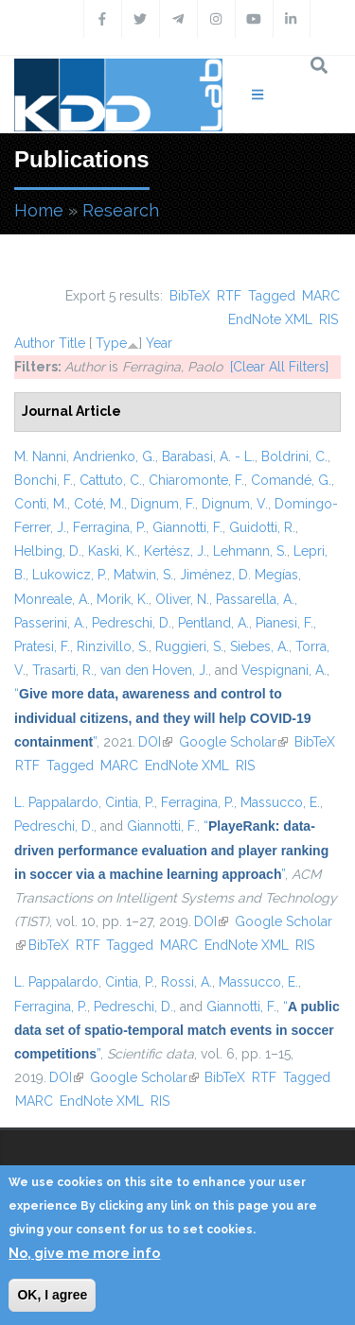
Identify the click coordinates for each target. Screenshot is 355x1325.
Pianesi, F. (284, 622)
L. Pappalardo (56, 802)
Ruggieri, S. (189, 646)
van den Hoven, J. (154, 670)
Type (111, 343)
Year (159, 343)
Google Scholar (233, 741)
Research (120, 210)
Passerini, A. (49, 622)
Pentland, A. (213, 622)
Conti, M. (40, 503)
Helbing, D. (47, 551)
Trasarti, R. (63, 670)
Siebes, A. (259, 646)
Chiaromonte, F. (196, 480)
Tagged (271, 295)
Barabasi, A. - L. (208, 456)
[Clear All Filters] (279, 366)
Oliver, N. (182, 599)
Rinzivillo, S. (113, 646)
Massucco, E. (280, 802)
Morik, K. (123, 599)
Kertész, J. (175, 551)
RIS (328, 319)
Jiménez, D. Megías (239, 574)
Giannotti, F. (187, 527)
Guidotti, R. (262, 527)
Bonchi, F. (43, 480)
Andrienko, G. (114, 456)
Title (72, 343)
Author (34, 343)
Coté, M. (99, 503)
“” (162, 717)
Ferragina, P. (109, 527)
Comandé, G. (291, 480)
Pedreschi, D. (131, 622)
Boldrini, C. (294, 456)
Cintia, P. (129, 802)
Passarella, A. (255, 599)
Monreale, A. (52, 599)
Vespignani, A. (284, 670)
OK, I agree (52, 1294)
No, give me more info (84, 1253)
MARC (321, 295)
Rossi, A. (186, 981)
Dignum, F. (163, 503)
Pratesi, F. (42, 646)
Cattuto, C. (111, 480)
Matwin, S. (143, 574)
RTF (229, 295)
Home (38, 210)
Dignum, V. (235, 503)
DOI (155, 741)
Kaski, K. (112, 551)
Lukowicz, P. (69, 574)
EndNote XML (270, 319)
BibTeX (189, 295)
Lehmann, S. (250, 551)
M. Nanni (40, 456)
